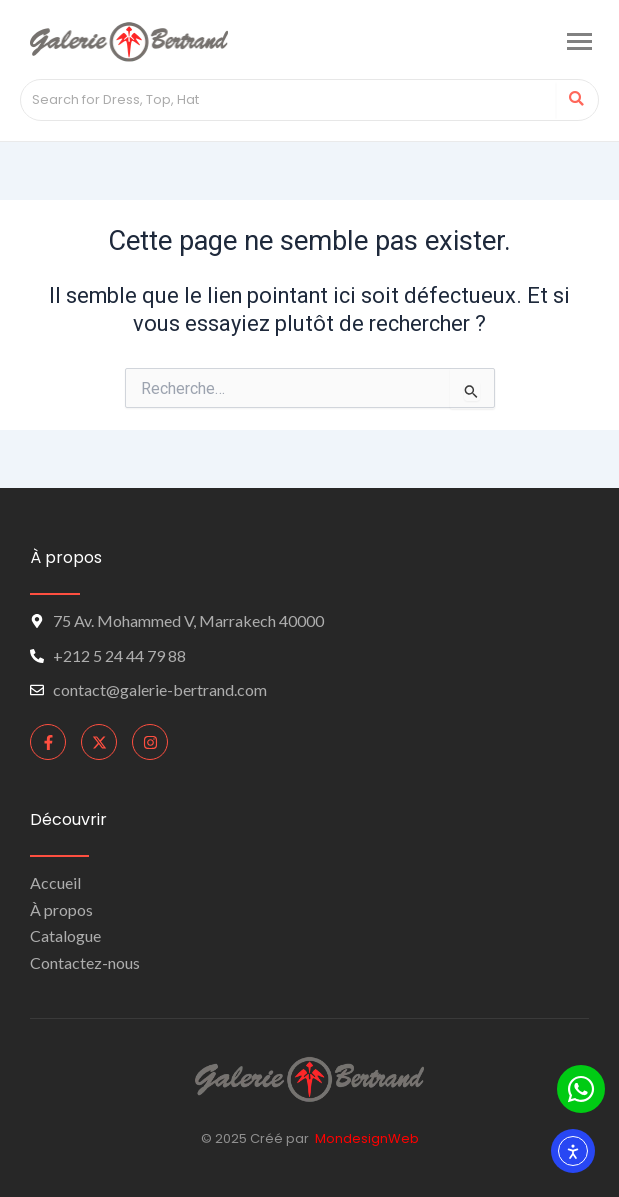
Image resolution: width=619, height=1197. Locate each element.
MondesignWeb (367, 1138)
